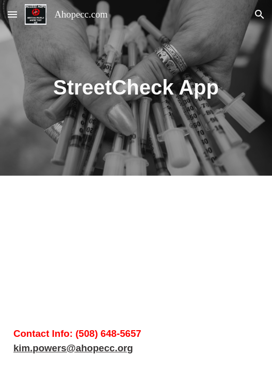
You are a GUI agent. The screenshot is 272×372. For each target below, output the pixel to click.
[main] (136, 87)
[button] (12, 14)
